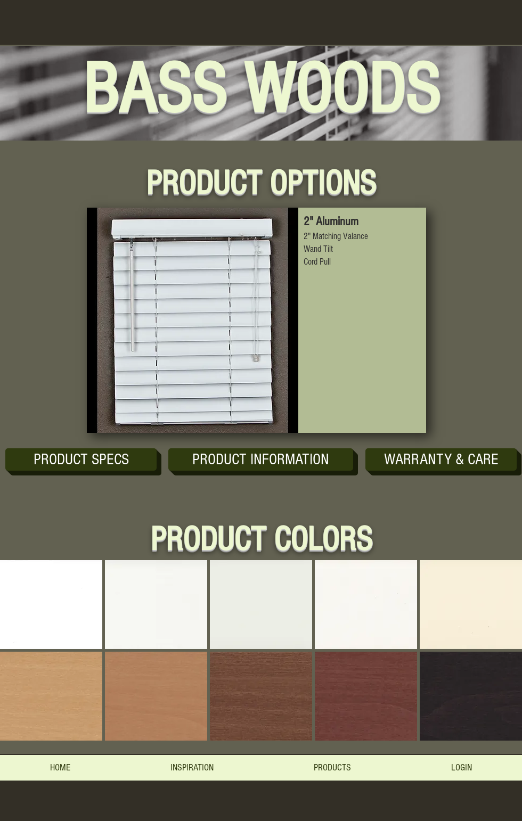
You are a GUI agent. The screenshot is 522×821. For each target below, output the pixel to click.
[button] (260, 459)
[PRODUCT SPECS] (81, 459)
